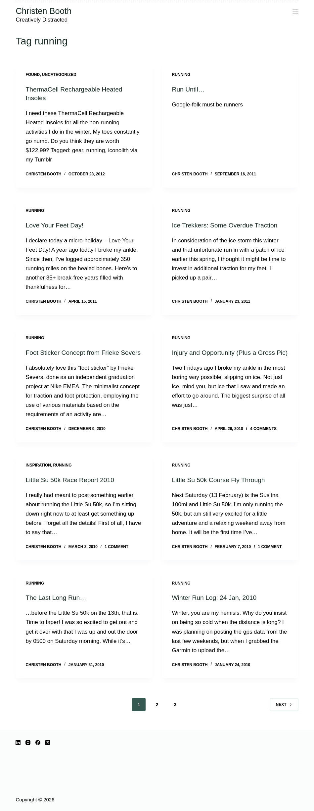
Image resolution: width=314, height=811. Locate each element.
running (181, 74)
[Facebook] (37, 742)
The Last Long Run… (56, 606)
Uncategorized (59, 74)
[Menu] (295, 12)
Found (32, 74)
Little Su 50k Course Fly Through (220, 488)
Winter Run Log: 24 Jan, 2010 (216, 606)
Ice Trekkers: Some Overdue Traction (227, 225)
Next (284, 713)
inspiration (38, 473)
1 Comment (116, 555)
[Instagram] (27, 742)
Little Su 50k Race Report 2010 (71, 488)
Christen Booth (43, 11)
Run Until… (189, 89)
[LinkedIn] (18, 742)
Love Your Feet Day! (55, 225)
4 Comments (263, 437)
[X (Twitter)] (47, 742)
